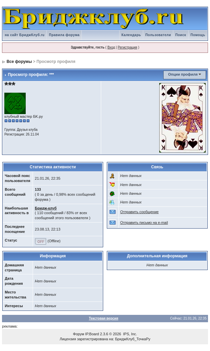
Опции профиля (182, 74)
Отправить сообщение (139, 212)
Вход (111, 47)
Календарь (131, 35)
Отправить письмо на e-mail (144, 223)
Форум (78, 334)
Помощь (198, 35)
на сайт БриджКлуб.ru (24, 35)
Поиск (180, 35)
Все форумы (19, 61)
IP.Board (92, 334)
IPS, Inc (129, 334)
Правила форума (64, 35)
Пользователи (158, 35)
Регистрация (127, 47)
